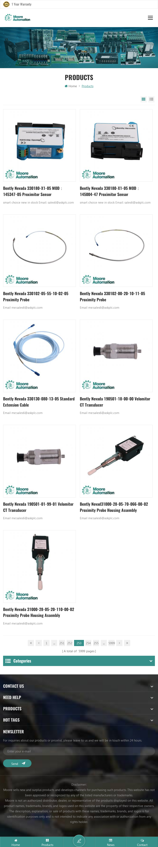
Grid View (144, 99)
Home (71, 86)
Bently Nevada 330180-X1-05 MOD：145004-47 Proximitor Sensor (111, 191)
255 (96, 644)
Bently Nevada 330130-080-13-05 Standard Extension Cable (32, 402)
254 (88, 644)
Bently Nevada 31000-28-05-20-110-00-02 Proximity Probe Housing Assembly (38, 613)
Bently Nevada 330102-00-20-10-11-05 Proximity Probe (114, 297)
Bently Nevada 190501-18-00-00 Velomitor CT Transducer (108, 402)
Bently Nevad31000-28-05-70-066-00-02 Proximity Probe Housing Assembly (116, 508)
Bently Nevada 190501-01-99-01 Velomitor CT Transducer (31, 508)
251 (61, 644)
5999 (111, 644)
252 (69, 644)
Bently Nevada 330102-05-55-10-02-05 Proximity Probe (37, 297)
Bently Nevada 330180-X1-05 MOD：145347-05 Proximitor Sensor (34, 191)
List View (151, 99)
